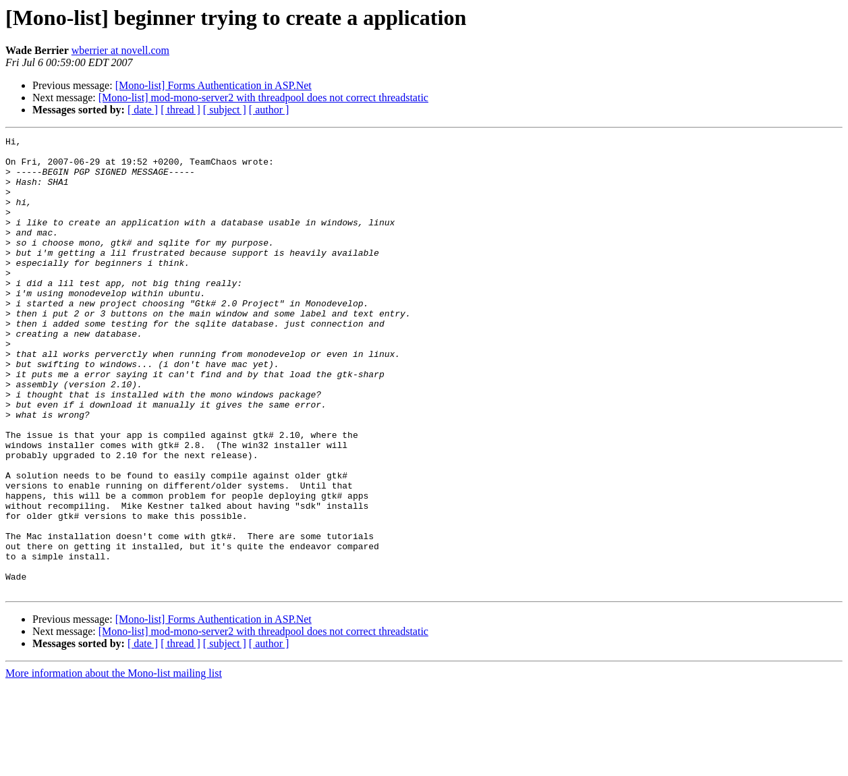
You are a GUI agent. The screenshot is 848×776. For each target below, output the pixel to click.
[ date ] (143, 109)
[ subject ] (224, 109)
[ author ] (269, 109)
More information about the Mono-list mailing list (113, 764)
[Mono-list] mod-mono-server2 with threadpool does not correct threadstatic (263, 97)
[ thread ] (180, 109)
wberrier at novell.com (120, 50)
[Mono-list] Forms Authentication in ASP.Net (213, 85)
